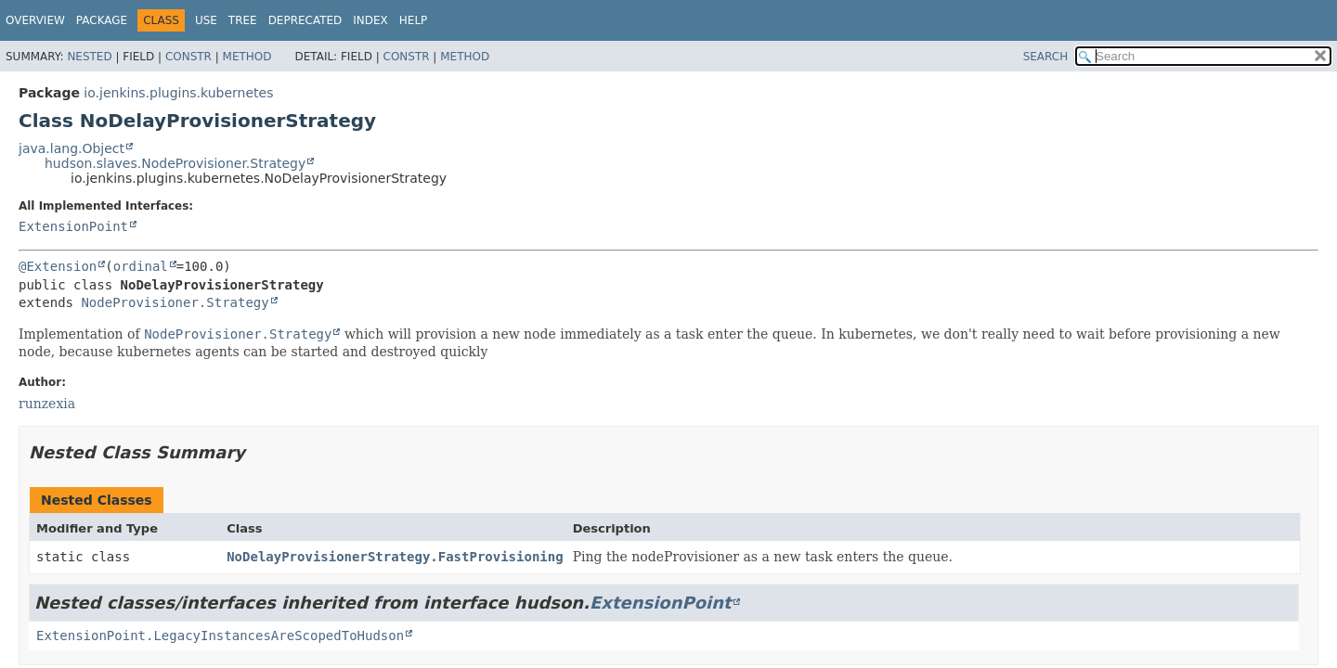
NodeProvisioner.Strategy (174, 302)
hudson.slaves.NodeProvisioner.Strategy (175, 163)
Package (101, 20)
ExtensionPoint (73, 226)
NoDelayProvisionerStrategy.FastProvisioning (395, 556)
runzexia (47, 403)
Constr (188, 56)
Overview (35, 20)
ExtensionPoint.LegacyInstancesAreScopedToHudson (220, 635)
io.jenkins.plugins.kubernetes (178, 92)
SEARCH (1046, 56)
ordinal (140, 266)
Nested (89, 56)
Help (413, 20)
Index (370, 20)
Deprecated (305, 20)
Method (247, 56)
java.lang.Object (71, 148)
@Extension (58, 266)
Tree (242, 20)
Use (206, 20)
